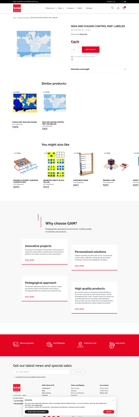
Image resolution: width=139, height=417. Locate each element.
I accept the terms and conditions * (30, 377)
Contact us (111, 1)
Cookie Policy (104, 390)
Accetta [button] (108, 411)
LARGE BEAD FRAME (80, 180)
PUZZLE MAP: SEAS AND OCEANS (24, 122)
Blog (43, 390)
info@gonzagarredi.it (20, 403)
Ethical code (104, 393)
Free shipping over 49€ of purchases (84, 56)
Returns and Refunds (77, 393)
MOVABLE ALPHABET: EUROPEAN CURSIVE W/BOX (25, 181)
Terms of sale (75, 388)
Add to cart (90, 49)
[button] (113, 400)
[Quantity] (74, 49)
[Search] (111, 8)
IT (121, 1)
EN (125, 1)
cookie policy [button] (38, 405)
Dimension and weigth (80, 69)
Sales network (46, 393)
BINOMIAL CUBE (109, 180)
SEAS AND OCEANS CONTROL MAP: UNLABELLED (53, 123)
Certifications (46, 388)
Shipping (73, 390)
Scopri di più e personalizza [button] (37, 411)
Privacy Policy (41, 377)
